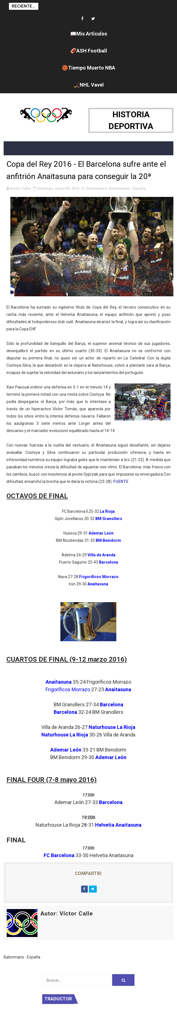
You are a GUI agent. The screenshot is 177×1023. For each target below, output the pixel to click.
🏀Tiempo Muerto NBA (88, 68)
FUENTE (120, 481)
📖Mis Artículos (88, 34)
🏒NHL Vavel (89, 85)
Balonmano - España (127, 188)
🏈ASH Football (88, 51)
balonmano (97, 188)
